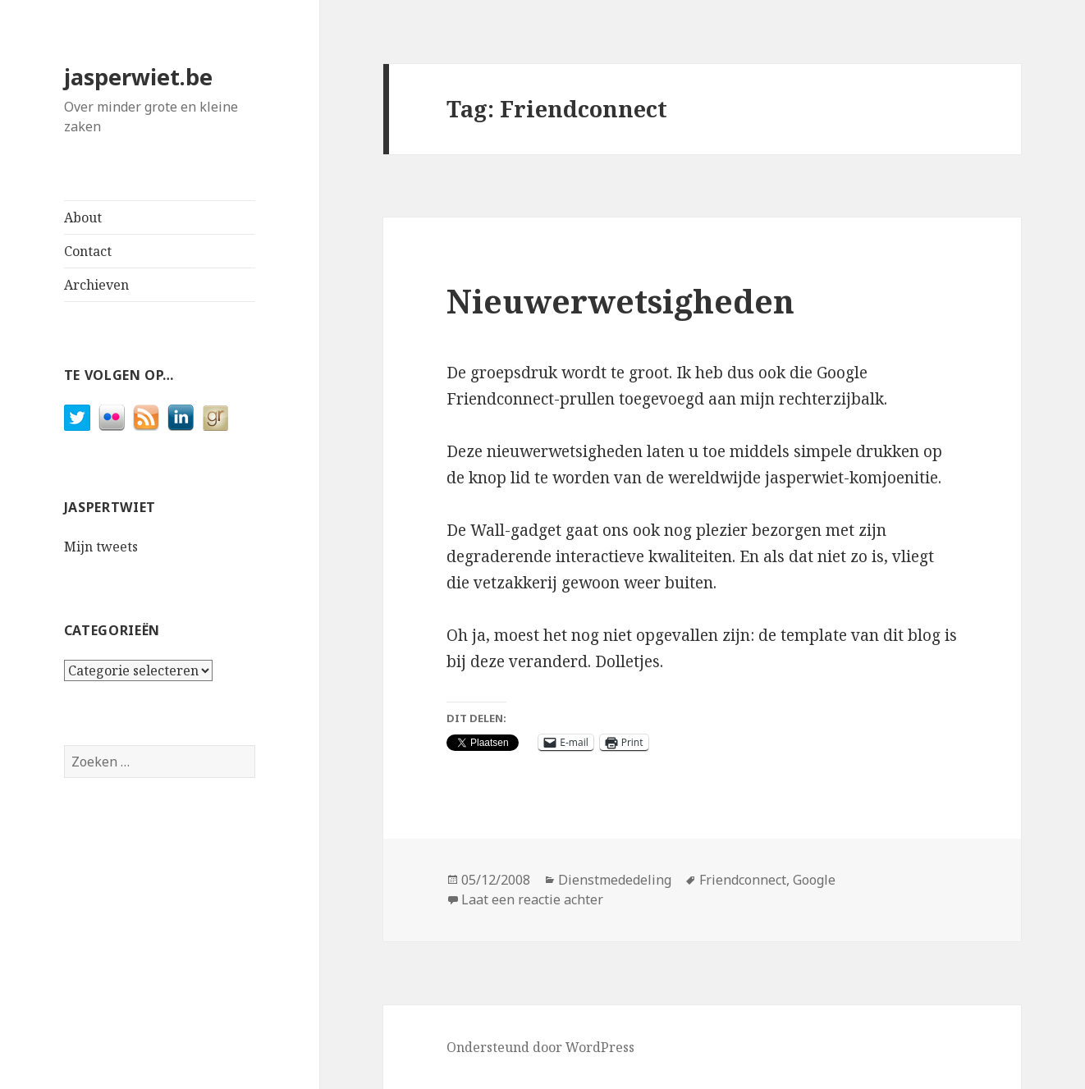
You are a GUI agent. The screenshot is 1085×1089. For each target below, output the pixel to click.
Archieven (96, 285)
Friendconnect (742, 880)
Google (814, 880)
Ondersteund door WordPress (540, 1047)
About (83, 217)
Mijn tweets (101, 547)
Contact (88, 251)
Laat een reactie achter (532, 899)
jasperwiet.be (138, 77)
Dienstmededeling (614, 880)
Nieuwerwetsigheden (620, 301)
